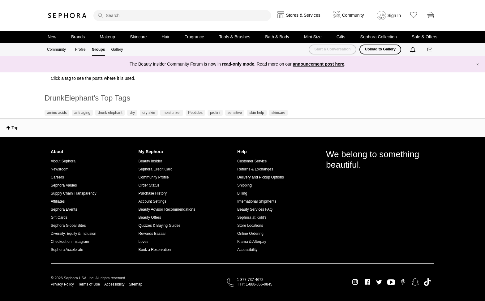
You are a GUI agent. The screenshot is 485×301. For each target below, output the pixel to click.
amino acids (57, 112)
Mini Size (313, 36)
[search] (182, 15)
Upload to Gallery (380, 49)
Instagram (355, 282)
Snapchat (415, 282)
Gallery (117, 49)
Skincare (138, 36)
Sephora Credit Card (156, 169)
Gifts (341, 36)
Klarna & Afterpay (251, 241)
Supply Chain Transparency (73, 193)
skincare (278, 112)
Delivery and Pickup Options (260, 177)
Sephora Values (64, 185)
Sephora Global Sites (68, 225)
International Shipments (256, 201)
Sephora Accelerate (67, 249)
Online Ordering (250, 233)
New (52, 36)
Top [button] (15, 127)
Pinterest (403, 282)
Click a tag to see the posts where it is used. (93, 78)
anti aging (82, 112)
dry (132, 112)
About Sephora (63, 161)
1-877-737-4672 (250, 279)
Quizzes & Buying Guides (160, 225)
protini (215, 112)
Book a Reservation (155, 249)
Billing (242, 193)
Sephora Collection (378, 36)
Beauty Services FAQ (255, 209)
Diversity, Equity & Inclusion (73, 233)
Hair (166, 36)
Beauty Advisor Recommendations (167, 209)
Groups (98, 49)
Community (56, 49)
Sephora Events (64, 209)
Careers (57, 177)
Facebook (367, 282)
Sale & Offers (424, 36)
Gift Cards (59, 217)
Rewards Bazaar (152, 233)
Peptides (195, 112)
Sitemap (135, 284)
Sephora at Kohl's (251, 217)
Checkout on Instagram (70, 241)
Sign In (394, 15)
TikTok (427, 282)
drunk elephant (110, 112)
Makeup (107, 36)
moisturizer (172, 112)
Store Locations (250, 225)
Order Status (149, 185)
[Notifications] (413, 49)
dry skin (148, 112)
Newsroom (59, 169)
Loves (143, 241)
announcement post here (318, 64)
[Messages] (430, 49)
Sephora (67, 15)
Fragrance (194, 36)
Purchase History (153, 193)
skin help (256, 112)
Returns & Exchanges (255, 169)
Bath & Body (277, 36)
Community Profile (154, 177)
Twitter (379, 282)
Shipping (244, 185)
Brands (78, 36)
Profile (80, 49)
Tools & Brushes (234, 36)
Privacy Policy (62, 284)
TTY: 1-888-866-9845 (254, 284)
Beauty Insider (150, 161)
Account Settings (152, 201)
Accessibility (247, 249)
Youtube (391, 282)
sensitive (235, 112)
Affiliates (58, 201)
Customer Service (252, 161)
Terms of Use (89, 284)
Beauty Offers (150, 217)
